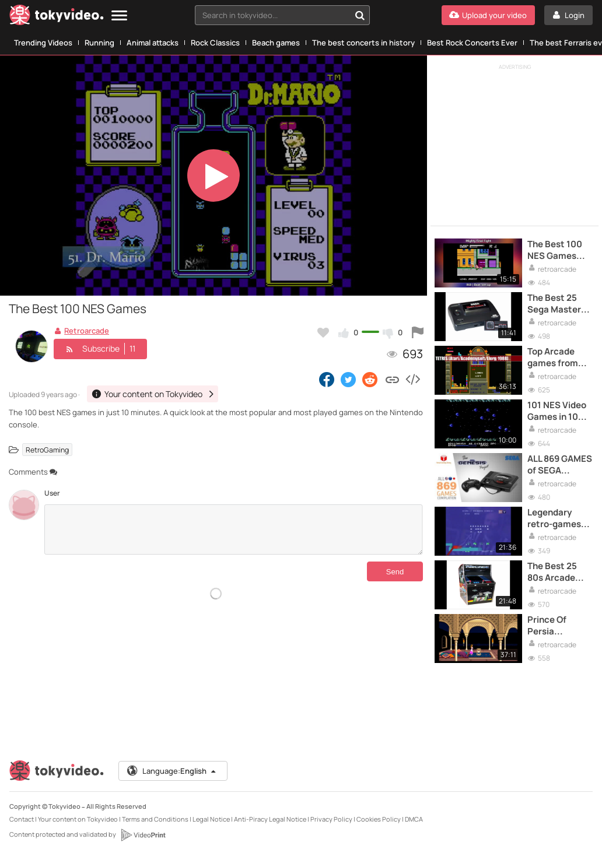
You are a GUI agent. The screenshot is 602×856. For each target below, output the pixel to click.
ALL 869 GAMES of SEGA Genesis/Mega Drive (559, 465)
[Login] (568, 15)
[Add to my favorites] (323, 332)
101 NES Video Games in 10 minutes (556, 411)
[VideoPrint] (143, 835)
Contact (21, 819)
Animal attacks (152, 42)
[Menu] (119, 16)
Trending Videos (43, 42)
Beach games (276, 42)
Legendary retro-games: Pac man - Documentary (556, 519)
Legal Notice (211, 819)
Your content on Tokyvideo (78, 819)
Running (99, 42)
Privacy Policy (331, 819)
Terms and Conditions (155, 819)
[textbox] (272, 15)
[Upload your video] (488, 15)
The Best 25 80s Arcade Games (552, 572)
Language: (172, 771)
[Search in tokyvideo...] (360, 15)
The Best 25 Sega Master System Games (559, 304)
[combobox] (282, 15)
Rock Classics (215, 42)
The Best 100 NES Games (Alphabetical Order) (556, 250)
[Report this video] (418, 332)
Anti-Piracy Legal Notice (270, 819)
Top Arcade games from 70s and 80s (552, 358)
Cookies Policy (378, 819)
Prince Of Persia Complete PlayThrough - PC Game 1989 (557, 626)
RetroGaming (47, 449)
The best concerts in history (363, 42)
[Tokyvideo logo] (56, 17)
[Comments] (233, 529)
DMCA (414, 819)
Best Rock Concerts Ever (472, 42)
